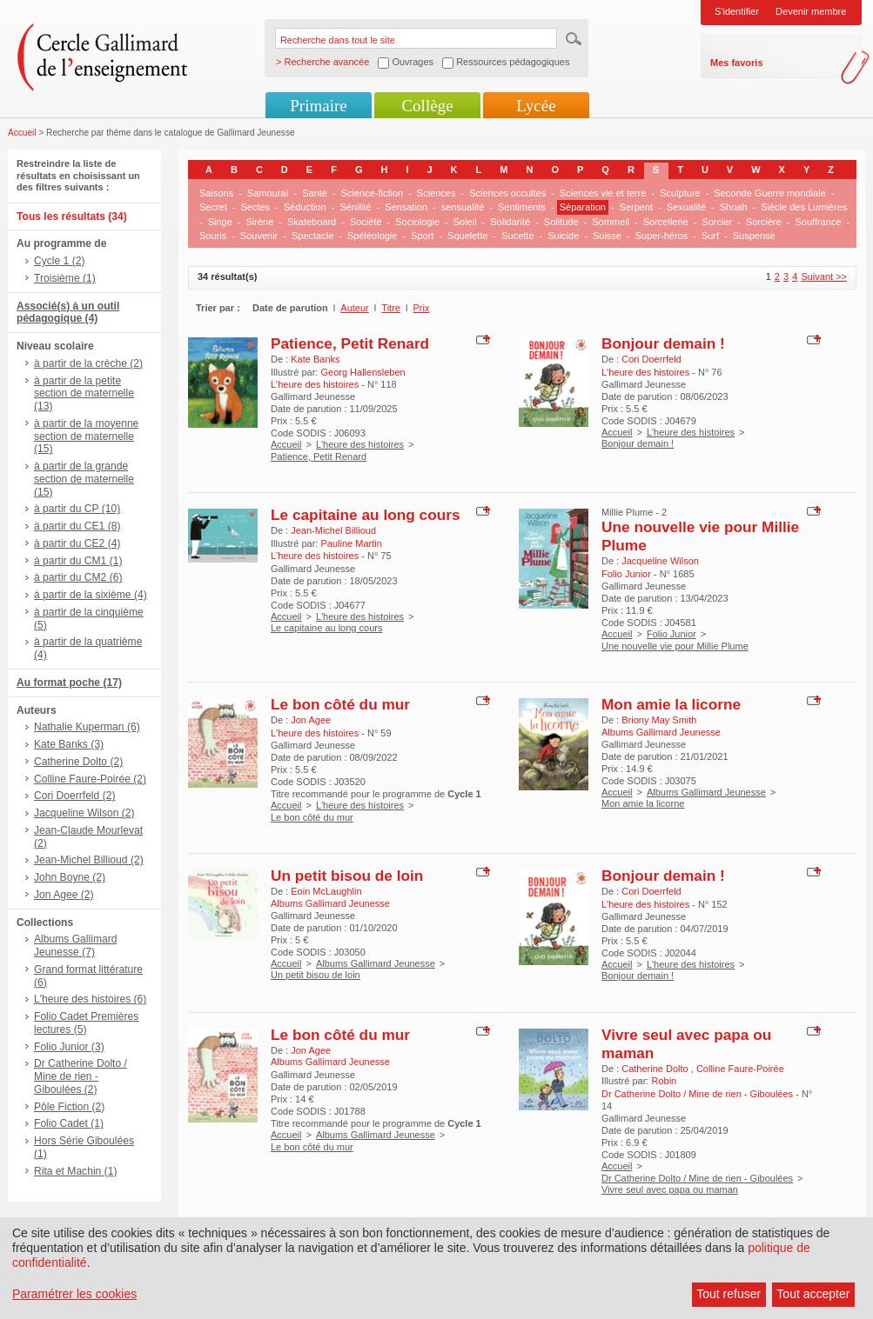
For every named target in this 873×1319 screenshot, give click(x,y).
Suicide (563, 235)
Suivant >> (824, 276)
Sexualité (686, 207)
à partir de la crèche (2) (88, 363)
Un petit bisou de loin (347, 875)
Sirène (259, 222)
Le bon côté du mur (340, 704)
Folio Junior (671, 634)
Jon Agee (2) (64, 895)
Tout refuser (728, 1294)
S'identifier (737, 11)
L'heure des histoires (360, 444)
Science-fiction (372, 193)
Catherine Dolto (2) (78, 762)
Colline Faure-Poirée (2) (90, 779)
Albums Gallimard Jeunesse (706, 792)
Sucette (517, 235)
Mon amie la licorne (671, 704)
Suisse (607, 235)
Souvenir (259, 235)
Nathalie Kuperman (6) (87, 727)
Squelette (467, 235)
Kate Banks (315, 359)
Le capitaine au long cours (365, 514)
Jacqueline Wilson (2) (84, 813)
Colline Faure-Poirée (740, 1068)
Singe (220, 222)
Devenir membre (811, 11)
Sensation (406, 207)
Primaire (318, 106)
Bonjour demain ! (663, 343)
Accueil (22, 132)
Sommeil (610, 222)
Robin (663, 1081)
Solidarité (510, 222)
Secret (213, 207)
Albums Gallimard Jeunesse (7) (75, 945)
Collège (427, 106)
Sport (422, 235)
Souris (212, 235)
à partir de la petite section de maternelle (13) (84, 394)
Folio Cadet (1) (69, 1123)
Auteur (354, 308)
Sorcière (764, 222)
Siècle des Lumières (804, 207)
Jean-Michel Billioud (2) (89, 860)
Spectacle (312, 235)
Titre (390, 308)
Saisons (216, 193)
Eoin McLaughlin (326, 891)
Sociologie (417, 222)
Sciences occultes (507, 193)
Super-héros (661, 235)
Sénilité (355, 207)
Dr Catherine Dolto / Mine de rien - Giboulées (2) (80, 1076)
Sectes (255, 207)
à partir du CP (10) (77, 509)
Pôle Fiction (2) (69, 1107)
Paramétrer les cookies (74, 1294)
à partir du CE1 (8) (77, 526)
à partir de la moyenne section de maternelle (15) (86, 436)
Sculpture (680, 193)
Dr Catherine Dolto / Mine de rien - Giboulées (697, 1178)
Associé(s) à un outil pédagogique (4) (68, 312)
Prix (421, 308)
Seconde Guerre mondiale (769, 193)
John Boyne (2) (69, 877)
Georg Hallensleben (362, 372)
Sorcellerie (665, 222)
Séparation (583, 207)
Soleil (465, 222)
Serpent (637, 207)
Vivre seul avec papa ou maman (669, 1189)
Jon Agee (311, 720)
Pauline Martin (350, 543)
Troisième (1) (65, 278)
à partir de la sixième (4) (90, 595)
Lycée (535, 106)
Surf (710, 235)
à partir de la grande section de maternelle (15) (84, 479)
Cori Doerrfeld (651, 359)
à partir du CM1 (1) (78, 561)
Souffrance (819, 222)
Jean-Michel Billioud (333, 530)
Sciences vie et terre (603, 193)
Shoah (734, 207)
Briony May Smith (658, 720)
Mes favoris (736, 62)
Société (366, 222)
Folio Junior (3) (69, 1047)
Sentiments (522, 207)
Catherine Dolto (656, 1068)
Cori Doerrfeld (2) (74, 795)
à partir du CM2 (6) (78, 577)
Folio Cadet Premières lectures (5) (86, 1023)
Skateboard (311, 222)
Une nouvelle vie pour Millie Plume (675, 646)
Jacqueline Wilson (660, 561)
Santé (314, 193)
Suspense (754, 235)
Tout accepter (812, 1294)
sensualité (463, 207)
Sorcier (717, 222)
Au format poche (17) (69, 682)
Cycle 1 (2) (59, 261)
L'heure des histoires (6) (90, 999)
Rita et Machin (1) (75, 1171)
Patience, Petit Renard (350, 343)
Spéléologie (372, 235)
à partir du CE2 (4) (77, 543)
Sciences (436, 193)
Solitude (561, 222)
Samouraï (268, 193)
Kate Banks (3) (69, 744)
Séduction (305, 207)
